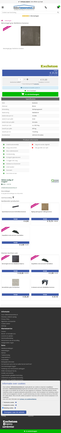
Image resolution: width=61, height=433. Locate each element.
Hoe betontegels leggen (8, 366)
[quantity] (20, 79)
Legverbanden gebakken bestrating (11, 375)
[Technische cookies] (2, 402)
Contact (3, 331)
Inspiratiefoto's (5, 357)
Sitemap (3, 326)
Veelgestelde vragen (7, 342)
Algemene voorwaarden (8, 321)
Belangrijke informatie (7, 362)
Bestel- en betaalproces (8, 333)
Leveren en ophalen (7, 336)
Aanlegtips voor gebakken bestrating (12, 380)
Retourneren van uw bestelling (10, 340)
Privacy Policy (5, 319)
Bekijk (16, 219)
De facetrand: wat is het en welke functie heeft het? (16, 364)
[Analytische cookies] (2, 405)
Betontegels (8, 20)
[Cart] (58, 7)
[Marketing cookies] (2, 407)
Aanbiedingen (5, 350)
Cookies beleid (5, 323)
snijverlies (36, 84)
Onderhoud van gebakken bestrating (12, 377)
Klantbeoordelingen (7, 348)
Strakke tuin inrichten (7, 373)
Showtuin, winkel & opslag (9, 317)
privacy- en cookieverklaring (28, 399)
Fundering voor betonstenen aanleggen (13, 368)
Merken (3, 353)
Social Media (5, 359)
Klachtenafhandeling (7, 338)
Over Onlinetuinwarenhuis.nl (9, 314)
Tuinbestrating (5, 355)
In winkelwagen (30, 94)
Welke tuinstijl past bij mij (8, 371)
